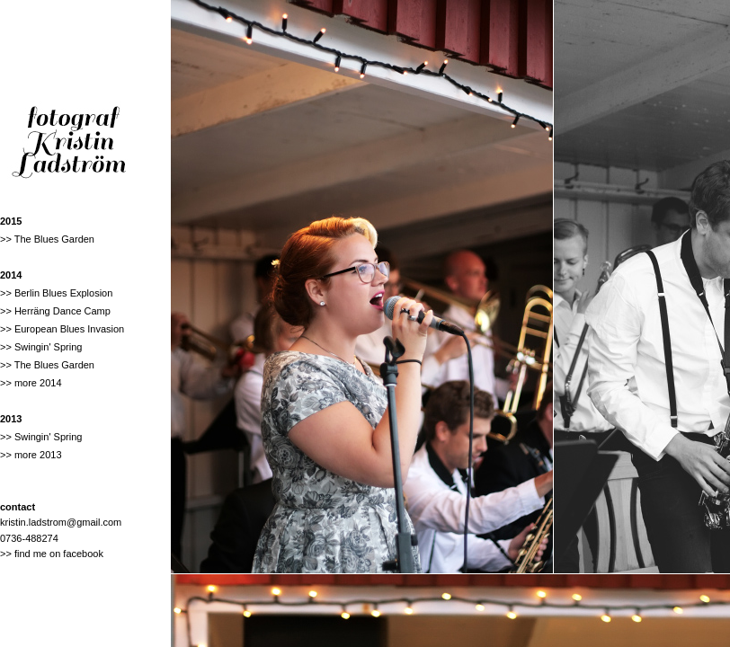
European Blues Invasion (69, 329)
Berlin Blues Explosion (63, 293)
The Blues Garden (54, 239)
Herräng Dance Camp (62, 311)
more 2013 (38, 454)
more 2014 (38, 382)
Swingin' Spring (48, 346)
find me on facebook (58, 553)
